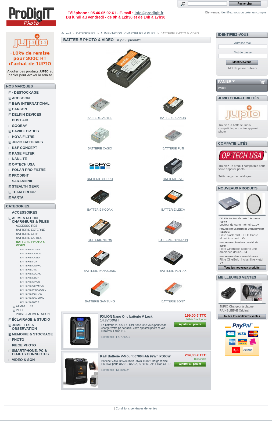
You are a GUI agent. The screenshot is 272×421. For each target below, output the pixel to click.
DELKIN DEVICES (26, 114)
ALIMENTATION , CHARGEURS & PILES (30, 220)
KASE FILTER (23, 153)
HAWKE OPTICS (25, 131)
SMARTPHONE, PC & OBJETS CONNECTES (30, 352)
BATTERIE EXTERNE (30, 229)
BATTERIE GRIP (27, 233)
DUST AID (20, 120)
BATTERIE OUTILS (29, 237)
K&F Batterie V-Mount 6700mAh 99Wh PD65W (135, 356)
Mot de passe (243, 52)
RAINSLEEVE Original (234, 310)
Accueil (66, 33)
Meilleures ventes (237, 277)
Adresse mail (242, 43)
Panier (224, 81)
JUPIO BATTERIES (27, 142)
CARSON (19, 109)
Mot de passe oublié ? (242, 68)
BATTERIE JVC (28, 269)
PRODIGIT (20, 175)
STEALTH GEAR (25, 186)
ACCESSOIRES (24, 212)
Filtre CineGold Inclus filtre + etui (241, 259)
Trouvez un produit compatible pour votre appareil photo (242, 167)
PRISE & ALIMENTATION (33, 314)
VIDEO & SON (23, 360)
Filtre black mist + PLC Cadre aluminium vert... (239, 236)
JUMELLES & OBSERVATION (24, 327)
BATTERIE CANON (30, 253)
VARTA (17, 197)
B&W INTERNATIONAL (30, 103)
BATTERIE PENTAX (31, 293)
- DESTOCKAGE (25, 92)
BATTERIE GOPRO (30, 265)
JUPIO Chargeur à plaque (237, 306)
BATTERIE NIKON (30, 281)
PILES (20, 310)
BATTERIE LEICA (29, 277)
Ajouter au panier (190, 324)
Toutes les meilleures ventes (242, 316)
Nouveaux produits (238, 188)
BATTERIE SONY (29, 302)
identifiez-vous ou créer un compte (243, 12)
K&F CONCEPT (24, 148)
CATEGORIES (85, 33)
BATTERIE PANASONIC (33, 289)
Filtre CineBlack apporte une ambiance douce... (238, 250)
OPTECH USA (23, 164)
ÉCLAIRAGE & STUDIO (31, 319)
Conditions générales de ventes (136, 408)
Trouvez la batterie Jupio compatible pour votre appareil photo (238, 128)
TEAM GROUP (23, 192)
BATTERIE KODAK (30, 273)
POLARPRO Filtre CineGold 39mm (239, 256)
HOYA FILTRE (23, 137)
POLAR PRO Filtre (28, 170)
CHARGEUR (24, 305)
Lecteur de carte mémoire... (238, 224)
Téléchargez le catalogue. (235, 176)
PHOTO (18, 340)
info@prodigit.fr (148, 13)
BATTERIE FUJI (28, 261)
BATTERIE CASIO (30, 257)
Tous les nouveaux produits (242, 267)
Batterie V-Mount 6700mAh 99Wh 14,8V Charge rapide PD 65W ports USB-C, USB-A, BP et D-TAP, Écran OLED (135, 362)
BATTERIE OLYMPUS (32, 285)
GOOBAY (19, 126)
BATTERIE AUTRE (30, 249)
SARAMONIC (22, 181)
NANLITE (19, 159)
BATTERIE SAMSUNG (32, 297)
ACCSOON (21, 98)
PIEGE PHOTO (24, 345)
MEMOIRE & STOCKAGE (32, 334)
